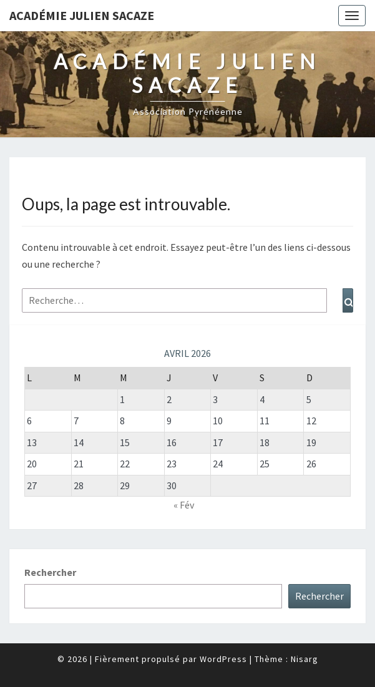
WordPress (223, 659)
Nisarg (304, 659)
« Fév (183, 505)
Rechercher (50, 572)
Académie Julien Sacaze (81, 15)
